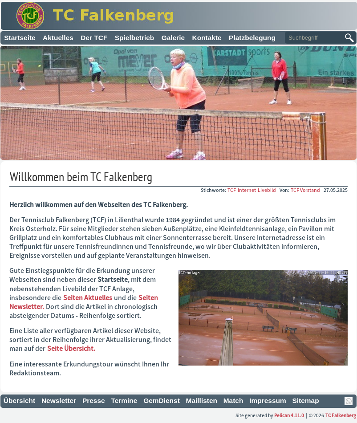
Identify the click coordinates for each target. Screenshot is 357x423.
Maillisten (202, 400)
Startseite (20, 37)
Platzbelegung (252, 37)
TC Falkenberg (340, 415)
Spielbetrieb (134, 37)
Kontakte (207, 37)
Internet (247, 190)
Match (233, 400)
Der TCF (94, 37)
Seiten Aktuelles (87, 297)
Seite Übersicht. (71, 348)
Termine (124, 400)
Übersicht (19, 400)
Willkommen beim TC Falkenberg (81, 176)
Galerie (173, 37)
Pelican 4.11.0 (289, 415)
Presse (93, 400)
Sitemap (305, 400)
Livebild (267, 190)
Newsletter (58, 400)
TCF (232, 190)
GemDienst (161, 400)
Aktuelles (58, 37)
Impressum (267, 400)
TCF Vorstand (305, 190)
